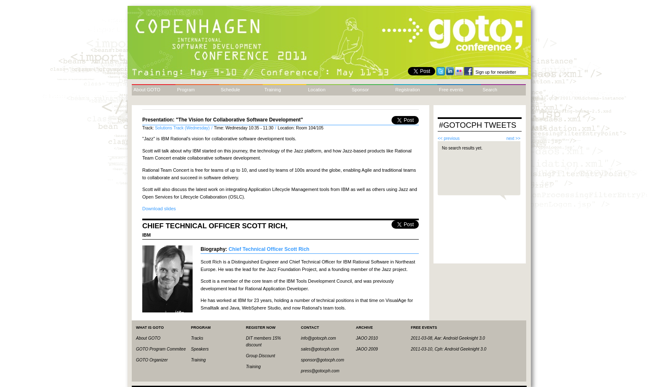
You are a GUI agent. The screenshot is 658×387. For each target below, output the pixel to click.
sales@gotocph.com (320, 349)
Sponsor (360, 89)
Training (272, 89)
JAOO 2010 (367, 338)
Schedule (230, 89)
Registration (407, 89)
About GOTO (146, 89)
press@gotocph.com (320, 371)
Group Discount (260, 355)
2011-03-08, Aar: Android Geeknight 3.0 (448, 338)
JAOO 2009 (367, 349)
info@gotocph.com (318, 338)
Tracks (197, 338)
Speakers (200, 349)
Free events (451, 89)
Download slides (159, 208)
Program (186, 89)
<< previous (449, 138)
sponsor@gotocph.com (322, 360)
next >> (513, 138)
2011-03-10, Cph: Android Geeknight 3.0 (448, 349)
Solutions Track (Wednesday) (183, 128)
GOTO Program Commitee (161, 349)
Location (317, 89)
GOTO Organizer (152, 360)
